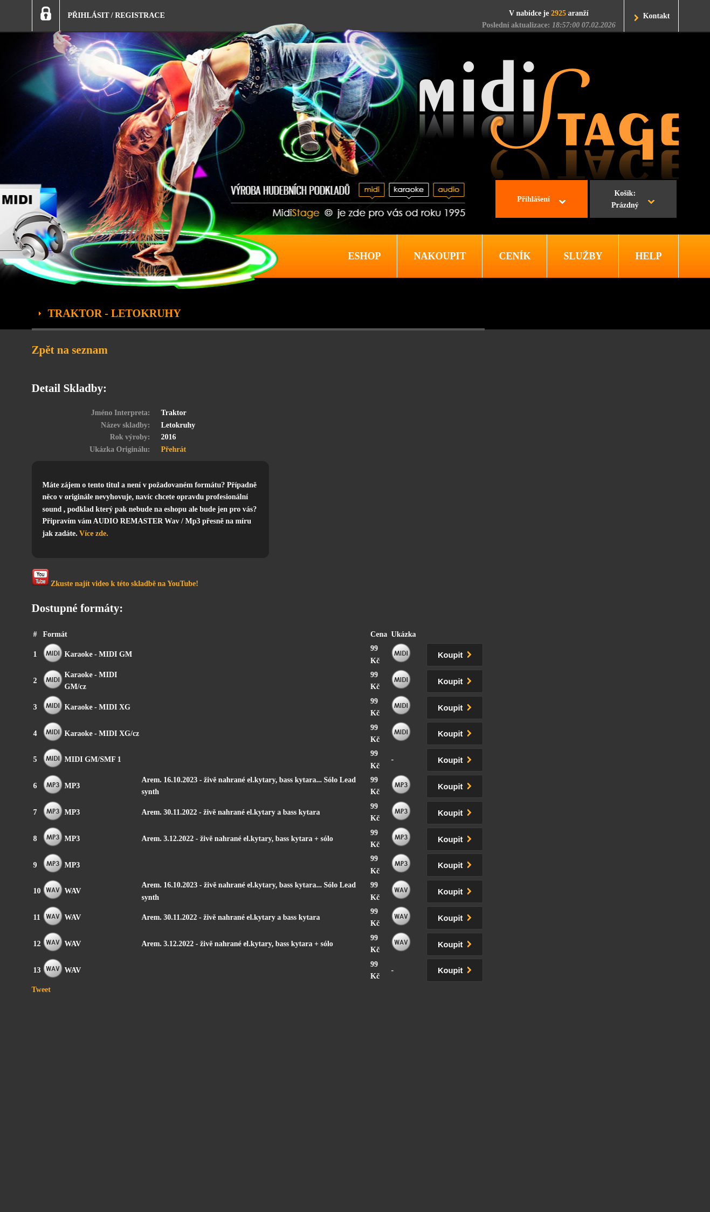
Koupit (456, 653)
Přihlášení (533, 199)
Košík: (625, 200)
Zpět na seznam (70, 349)
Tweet (41, 990)
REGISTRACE (140, 15)
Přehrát (174, 449)
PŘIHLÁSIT (88, 15)
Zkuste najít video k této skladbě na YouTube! (115, 578)
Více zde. (93, 533)
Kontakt (656, 16)
